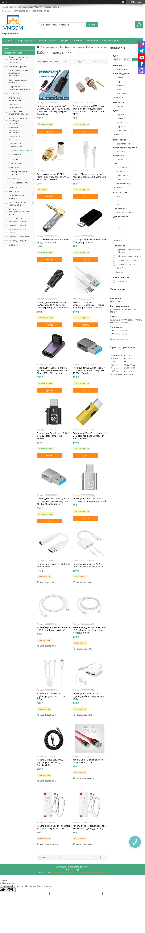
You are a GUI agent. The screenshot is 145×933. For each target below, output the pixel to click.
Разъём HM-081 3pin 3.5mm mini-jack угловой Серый (53, 241)
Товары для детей (17, 225)
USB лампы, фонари (18, 66)
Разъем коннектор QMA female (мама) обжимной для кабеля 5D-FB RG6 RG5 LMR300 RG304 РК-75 (88, 110)
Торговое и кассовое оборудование (18, 203)
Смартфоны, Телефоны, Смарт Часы (19, 88)
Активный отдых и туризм (17, 230)
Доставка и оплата (47, 40)
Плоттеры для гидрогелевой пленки (19, 112)
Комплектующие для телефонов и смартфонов (18, 59)
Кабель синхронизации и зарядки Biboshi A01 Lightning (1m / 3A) (89, 827)
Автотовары (17, 163)
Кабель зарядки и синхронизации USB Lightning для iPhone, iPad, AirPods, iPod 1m (89, 630)
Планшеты (14, 93)
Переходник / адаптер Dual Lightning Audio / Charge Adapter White (88, 696)
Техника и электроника (15, 105)
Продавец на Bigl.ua (72, 869)
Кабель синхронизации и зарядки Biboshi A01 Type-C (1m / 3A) (53, 827)
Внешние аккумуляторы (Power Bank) (19, 211)
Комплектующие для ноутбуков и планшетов (18, 73)
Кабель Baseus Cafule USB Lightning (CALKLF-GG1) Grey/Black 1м (50, 762)
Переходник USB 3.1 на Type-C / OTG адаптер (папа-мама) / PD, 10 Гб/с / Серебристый (53, 501)
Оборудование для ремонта (18, 81)
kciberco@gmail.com (119, 339)
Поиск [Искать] (92, 25)
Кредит (64, 40)
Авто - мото (14, 191)
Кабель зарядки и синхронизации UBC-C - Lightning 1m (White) (53, 628)
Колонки (15, 167)
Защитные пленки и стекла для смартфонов (18, 120)
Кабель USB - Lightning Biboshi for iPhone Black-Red (88, 761)
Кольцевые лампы (20, 183)
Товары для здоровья (19, 236)
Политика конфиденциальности (92, 872)
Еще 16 (119, 97)
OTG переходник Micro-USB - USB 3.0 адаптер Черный (90, 241)
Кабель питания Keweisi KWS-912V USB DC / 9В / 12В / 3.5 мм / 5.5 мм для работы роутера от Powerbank (53, 110)
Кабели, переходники (21, 150)
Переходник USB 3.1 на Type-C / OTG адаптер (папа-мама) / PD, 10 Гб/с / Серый (89, 370)
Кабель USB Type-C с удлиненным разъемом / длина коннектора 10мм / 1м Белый (88, 305)
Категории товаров (13, 52)
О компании (92, 40)
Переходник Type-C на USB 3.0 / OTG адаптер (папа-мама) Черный (53, 436)
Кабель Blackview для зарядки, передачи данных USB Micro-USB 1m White (89, 177)
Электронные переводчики (15, 99)
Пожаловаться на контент (64, 872)
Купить (49, 131)
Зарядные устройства (16, 144)
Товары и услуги (24, 40)
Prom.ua (86, 867)
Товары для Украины (18, 240)
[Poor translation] (11, 889)
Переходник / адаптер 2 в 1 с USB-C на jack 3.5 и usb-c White (88, 565)
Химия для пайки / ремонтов (17, 196)
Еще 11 (119, 272)
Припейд (15, 178)
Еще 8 (119, 134)
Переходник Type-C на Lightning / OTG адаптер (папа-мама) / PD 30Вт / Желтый (89, 436)
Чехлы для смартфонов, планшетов (15, 130)
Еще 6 (119, 187)
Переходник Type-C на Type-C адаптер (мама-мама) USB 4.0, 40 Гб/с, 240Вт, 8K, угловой (53, 370)
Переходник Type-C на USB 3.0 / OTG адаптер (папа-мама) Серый (89, 500)
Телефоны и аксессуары (14, 137)
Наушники (16, 154)
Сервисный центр (110, 40)
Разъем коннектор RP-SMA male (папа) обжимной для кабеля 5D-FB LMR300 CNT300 (53, 177)
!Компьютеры (15, 187)
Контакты (77, 40)
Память (14, 159)
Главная (8, 40)
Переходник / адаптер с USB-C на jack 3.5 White (54, 565)
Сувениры (13, 244)
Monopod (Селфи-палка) (19, 172)
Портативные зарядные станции (17, 219)
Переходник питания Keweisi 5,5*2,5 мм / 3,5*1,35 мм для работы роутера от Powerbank (52, 305)
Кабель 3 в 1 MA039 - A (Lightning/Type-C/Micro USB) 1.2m (51, 696)
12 (100, 61)
